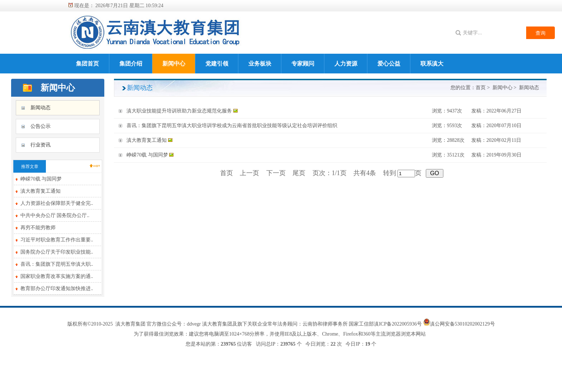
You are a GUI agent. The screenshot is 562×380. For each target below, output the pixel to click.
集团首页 (87, 64)
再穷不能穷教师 (38, 227)
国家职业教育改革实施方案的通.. (56, 276)
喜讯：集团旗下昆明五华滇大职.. (56, 264)
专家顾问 (302, 64)
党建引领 (216, 64)
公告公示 (40, 126)
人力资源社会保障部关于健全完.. (56, 203)
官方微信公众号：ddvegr (174, 324)
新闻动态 (40, 107)
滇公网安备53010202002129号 (462, 324)
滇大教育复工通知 (40, 191)
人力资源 (345, 64)
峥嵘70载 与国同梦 (41, 179)
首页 (481, 87)
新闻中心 (173, 64)
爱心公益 (388, 64)
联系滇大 (431, 64)
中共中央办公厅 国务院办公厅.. (55, 215)
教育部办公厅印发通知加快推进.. (56, 288)
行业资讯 (40, 145)
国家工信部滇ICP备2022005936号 (386, 324)
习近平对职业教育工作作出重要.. (56, 239)
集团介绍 (130, 64)
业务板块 (259, 64)
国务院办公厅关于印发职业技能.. (56, 252)
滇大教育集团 (130, 324)
